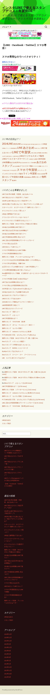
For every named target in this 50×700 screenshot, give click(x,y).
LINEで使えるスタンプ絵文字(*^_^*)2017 (15, 197)
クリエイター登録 (26, 166)
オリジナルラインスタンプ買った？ (14, 211)
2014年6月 (7, 651)
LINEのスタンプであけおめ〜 (11, 299)
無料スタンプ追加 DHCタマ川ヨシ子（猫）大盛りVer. (20, 338)
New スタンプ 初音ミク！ (11, 312)
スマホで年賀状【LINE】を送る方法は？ (15, 279)
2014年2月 (7, 661)
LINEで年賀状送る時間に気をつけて (13, 237)
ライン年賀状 (30, 173)
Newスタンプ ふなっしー (11, 315)
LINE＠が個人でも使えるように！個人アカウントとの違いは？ (22, 204)
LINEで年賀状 (21, 152)
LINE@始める (13, 148)
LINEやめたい (9, 156)
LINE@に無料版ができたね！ (11, 214)
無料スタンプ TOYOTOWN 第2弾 (13, 322)
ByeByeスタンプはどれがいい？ (12, 351)
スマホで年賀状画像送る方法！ (12, 253)
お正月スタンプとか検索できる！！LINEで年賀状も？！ (20, 267)
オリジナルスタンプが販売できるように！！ (17, 220)
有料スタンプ (37, 177)
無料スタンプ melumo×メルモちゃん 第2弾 (16, 332)
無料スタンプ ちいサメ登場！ (12, 328)
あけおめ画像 (16, 166)
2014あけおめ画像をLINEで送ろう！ (13, 227)
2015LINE (17, 144)
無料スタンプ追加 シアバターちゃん (19, 390)
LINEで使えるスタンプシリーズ (12, 308)
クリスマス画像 (37, 166)
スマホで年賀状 (27, 170)
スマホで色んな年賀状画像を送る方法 (14, 285)
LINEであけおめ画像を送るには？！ (13, 282)
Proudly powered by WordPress (12, 690)
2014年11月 (8, 647)
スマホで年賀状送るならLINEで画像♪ (14, 250)
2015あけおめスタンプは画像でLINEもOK (15, 292)
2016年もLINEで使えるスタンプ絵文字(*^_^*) (16, 201)
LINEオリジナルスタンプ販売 (31, 156)
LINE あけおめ (25, 147)
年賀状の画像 (17, 177)
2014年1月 (7, 664)
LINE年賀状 (41, 159)
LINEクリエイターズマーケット (15, 159)
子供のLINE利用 (41, 174)
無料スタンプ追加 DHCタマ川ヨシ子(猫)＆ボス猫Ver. (20, 224)
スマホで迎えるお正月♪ (10, 244)
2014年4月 (7, 657)
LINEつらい (37, 148)
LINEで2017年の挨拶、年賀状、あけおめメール (17, 194)
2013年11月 (8, 670)
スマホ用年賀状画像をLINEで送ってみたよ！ (16, 270)
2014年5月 (7, 654)
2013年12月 (8, 667)
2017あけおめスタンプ (36, 144)
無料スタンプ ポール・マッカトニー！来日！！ (18, 325)
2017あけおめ (27, 144)
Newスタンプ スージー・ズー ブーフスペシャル (19, 355)
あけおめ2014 (15, 162)
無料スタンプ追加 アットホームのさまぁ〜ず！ (18, 257)
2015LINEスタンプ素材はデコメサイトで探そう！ (18, 302)
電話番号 (14, 180)
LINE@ (44, 144)
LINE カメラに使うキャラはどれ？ (13, 358)
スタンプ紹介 (6, 423)
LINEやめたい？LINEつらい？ (11, 247)
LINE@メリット (6, 148)
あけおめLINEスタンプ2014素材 (28, 162)
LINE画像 (6, 162)
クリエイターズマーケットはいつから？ (15, 217)
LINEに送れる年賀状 (36, 153)
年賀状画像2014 (28, 177)
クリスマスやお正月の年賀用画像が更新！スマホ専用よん (21, 260)
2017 (22, 144)
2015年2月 (7, 644)
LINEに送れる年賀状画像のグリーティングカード (18, 240)
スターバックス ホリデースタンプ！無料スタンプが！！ (21, 207)
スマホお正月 (12, 170)
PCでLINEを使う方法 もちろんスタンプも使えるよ (19, 335)
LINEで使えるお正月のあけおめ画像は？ (15, 230)
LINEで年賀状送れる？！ (10, 318)
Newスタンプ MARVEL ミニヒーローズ (15, 348)
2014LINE (7, 143)
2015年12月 (8, 641)
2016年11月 (8, 637)
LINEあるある (6, 420)
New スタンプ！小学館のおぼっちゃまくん (16, 345)
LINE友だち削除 (33, 159)
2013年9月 (7, 677)
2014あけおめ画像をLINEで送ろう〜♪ (14, 234)
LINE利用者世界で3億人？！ (11, 305)
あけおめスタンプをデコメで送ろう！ (14, 295)
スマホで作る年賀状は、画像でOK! (13, 263)
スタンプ (43, 166)
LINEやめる (16, 156)
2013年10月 (8, 674)
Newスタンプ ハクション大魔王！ (14, 341)
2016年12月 (8, 634)
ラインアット (41, 170)
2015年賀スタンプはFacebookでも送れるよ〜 (17, 289)
